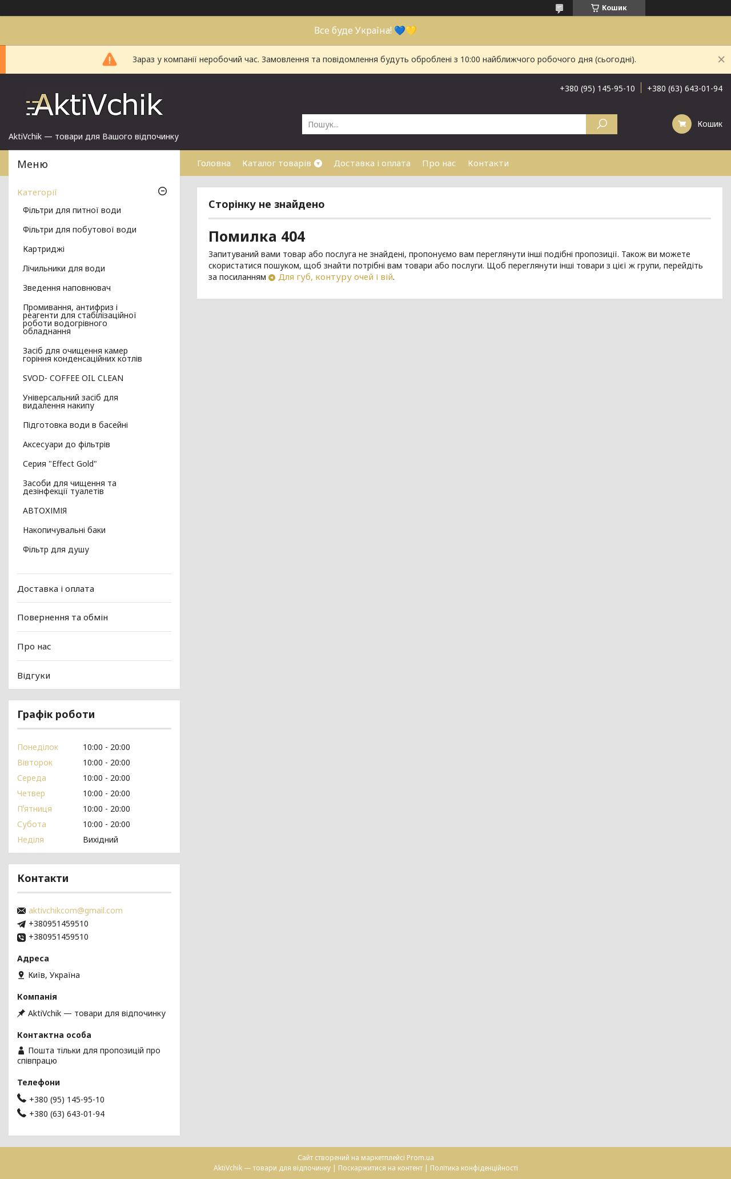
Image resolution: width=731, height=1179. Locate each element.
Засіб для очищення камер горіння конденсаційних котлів (82, 355)
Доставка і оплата (372, 163)
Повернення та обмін (62, 617)
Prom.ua (420, 1157)
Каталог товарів (276, 163)
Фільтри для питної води (72, 210)
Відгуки (33, 674)
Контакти (488, 163)
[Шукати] (601, 124)
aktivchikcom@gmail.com (76, 910)
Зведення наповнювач (67, 288)
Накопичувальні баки (64, 530)
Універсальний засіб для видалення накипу (70, 402)
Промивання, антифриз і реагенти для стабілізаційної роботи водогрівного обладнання (79, 319)
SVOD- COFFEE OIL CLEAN (73, 378)
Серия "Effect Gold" (60, 464)
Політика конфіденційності (474, 1168)
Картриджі (44, 249)
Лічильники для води (64, 269)
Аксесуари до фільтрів (66, 445)
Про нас (439, 163)
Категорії (37, 192)
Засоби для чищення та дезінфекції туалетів (70, 487)
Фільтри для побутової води (79, 230)
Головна (214, 163)
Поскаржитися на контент (380, 1168)
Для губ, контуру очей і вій (335, 276)
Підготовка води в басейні (75, 425)
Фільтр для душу (56, 550)
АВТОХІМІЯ (45, 511)
